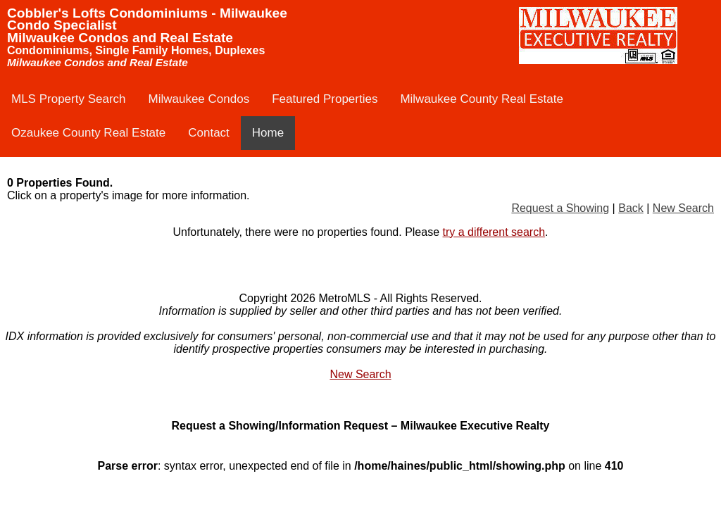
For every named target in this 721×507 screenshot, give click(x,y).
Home (268, 132)
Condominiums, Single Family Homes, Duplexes (136, 50)
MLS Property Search (68, 99)
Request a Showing (560, 208)
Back (631, 208)
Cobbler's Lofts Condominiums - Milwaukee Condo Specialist (147, 19)
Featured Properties (324, 99)
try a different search (494, 232)
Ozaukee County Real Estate (88, 132)
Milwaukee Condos (199, 99)
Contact (209, 132)
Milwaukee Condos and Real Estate (120, 37)
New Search (683, 208)
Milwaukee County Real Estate (481, 99)
